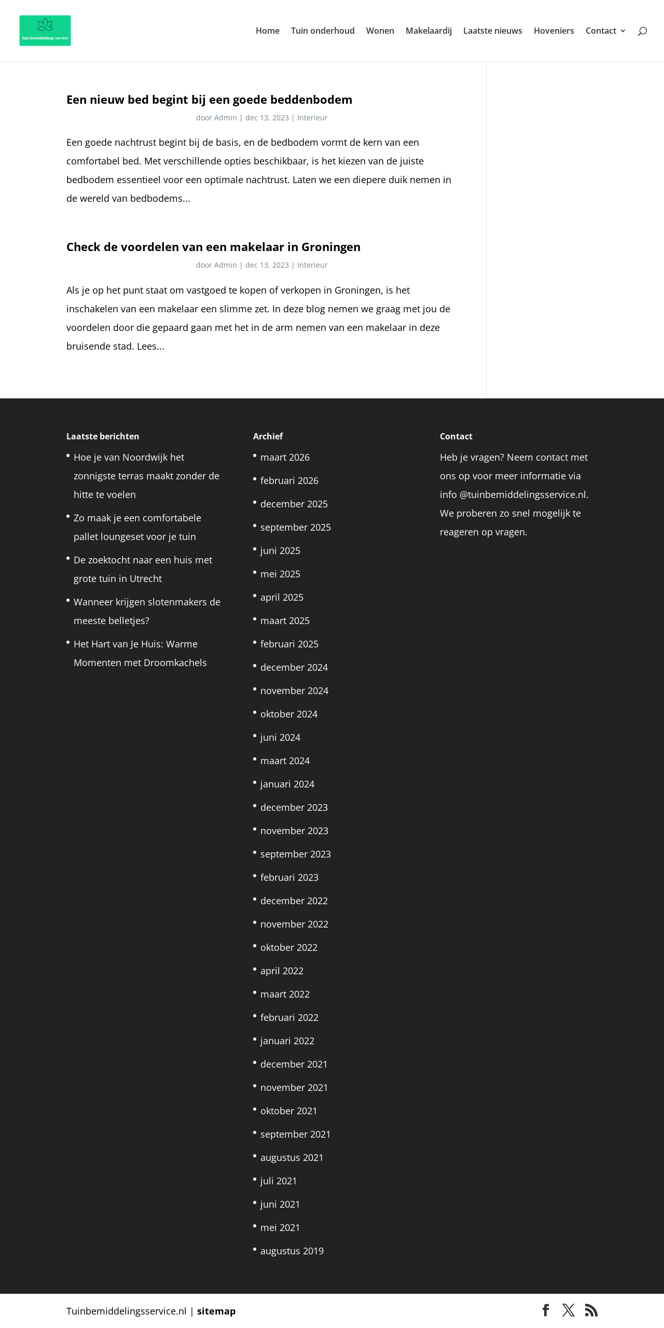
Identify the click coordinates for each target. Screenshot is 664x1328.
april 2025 (281, 597)
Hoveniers (554, 31)
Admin (225, 117)
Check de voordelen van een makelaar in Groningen (213, 246)
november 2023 (294, 830)
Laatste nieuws (492, 31)
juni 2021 (280, 1204)
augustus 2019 (292, 1250)
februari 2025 (289, 644)
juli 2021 (278, 1180)
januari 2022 (287, 1040)
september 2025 (295, 527)
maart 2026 (285, 457)
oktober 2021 (288, 1110)
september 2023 (295, 854)
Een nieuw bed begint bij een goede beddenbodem (209, 99)
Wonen (380, 31)
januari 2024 (287, 784)
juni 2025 (280, 550)
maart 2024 (285, 760)
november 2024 (294, 690)
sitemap (216, 1311)
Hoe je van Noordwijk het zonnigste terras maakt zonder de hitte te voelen (146, 476)
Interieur (312, 117)
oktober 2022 (288, 947)
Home (268, 31)
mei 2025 (280, 574)
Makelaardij (429, 31)
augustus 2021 (292, 1157)
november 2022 (294, 924)
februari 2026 (289, 480)
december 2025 (294, 503)
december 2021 (294, 1064)
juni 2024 (280, 737)
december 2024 (294, 667)
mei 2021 (280, 1227)
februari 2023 (289, 877)
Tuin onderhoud (323, 31)
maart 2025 (285, 620)
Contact (601, 31)
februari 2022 (289, 1017)
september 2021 (295, 1134)
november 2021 (294, 1087)
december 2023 (294, 807)
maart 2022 (285, 994)
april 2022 (281, 970)
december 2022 (294, 900)
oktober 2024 (288, 714)
